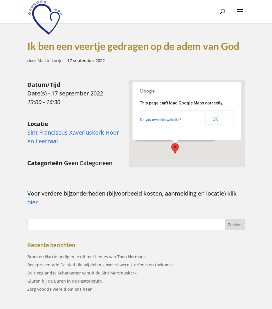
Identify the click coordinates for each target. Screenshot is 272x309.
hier (32, 202)
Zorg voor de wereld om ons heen (60, 289)
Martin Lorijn (50, 60)
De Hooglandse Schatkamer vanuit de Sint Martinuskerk (82, 273)
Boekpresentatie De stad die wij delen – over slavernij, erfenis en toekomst (100, 265)
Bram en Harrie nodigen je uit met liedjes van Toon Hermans (86, 256)
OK (215, 119)
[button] (175, 148)
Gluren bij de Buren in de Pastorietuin (64, 281)
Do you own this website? (160, 120)
